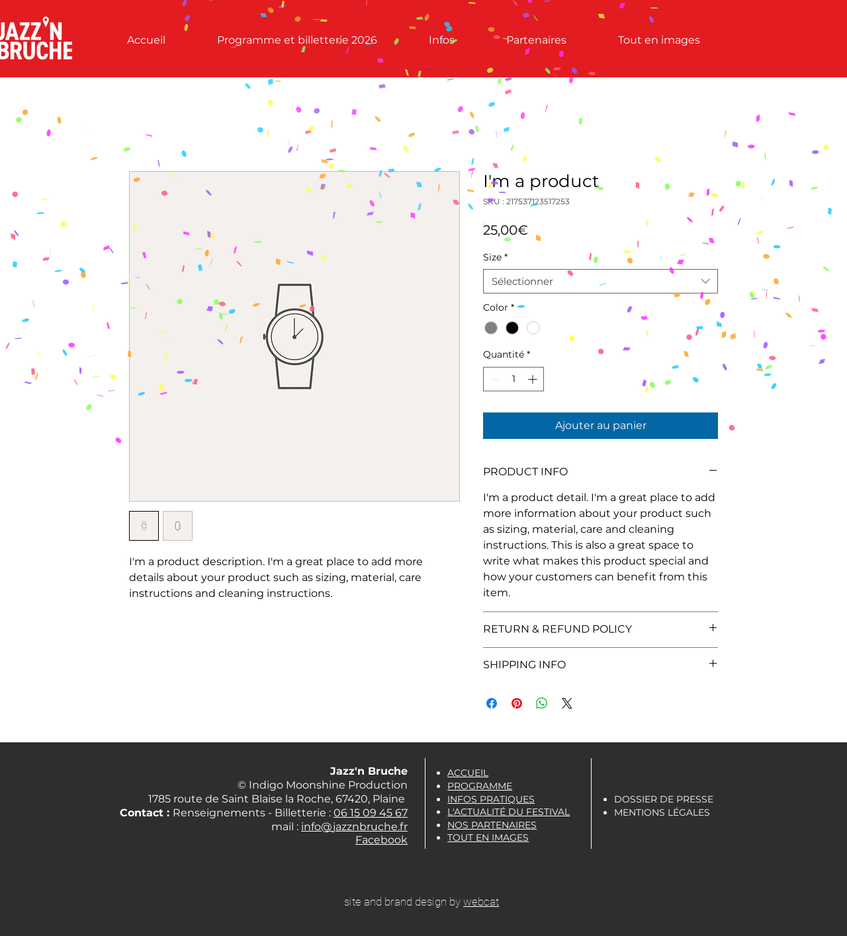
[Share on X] (567, 703)
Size (495, 257)
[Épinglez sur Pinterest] (517, 703)
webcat (481, 901)
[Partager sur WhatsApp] (542, 703)
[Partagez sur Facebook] (492, 703)
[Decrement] (493, 379)
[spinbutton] (513, 379)
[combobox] (600, 281)
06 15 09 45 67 (371, 812)
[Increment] (533, 379)
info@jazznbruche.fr (354, 826)
